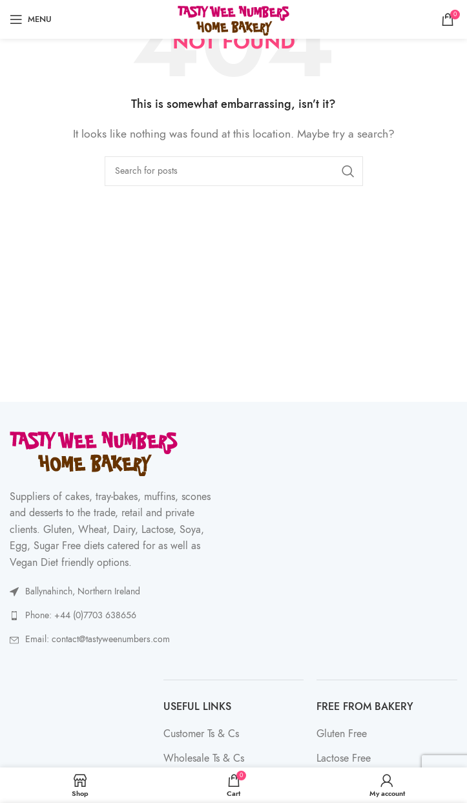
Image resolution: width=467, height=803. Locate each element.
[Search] (234, 171)
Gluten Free (342, 734)
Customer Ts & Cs (201, 734)
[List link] (118, 616)
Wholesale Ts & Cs (203, 758)
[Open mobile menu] (30, 19)
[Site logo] (233, 19)
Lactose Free (344, 758)
